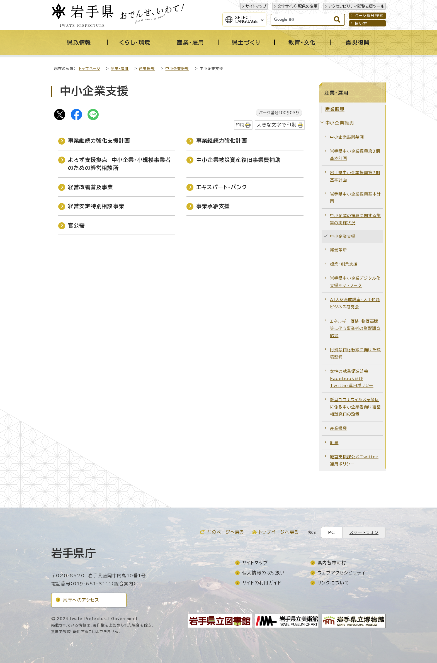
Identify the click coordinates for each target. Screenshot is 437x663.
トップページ (89, 69)
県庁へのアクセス (81, 600)
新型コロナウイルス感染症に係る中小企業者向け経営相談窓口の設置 (355, 407)
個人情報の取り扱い (263, 573)
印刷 (240, 125)
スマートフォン (363, 533)
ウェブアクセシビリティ (341, 573)
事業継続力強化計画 (221, 140)
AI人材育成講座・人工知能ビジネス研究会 (355, 303)
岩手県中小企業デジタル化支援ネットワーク (355, 282)
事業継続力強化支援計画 (99, 140)
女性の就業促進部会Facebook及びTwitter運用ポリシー (351, 378)
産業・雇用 (119, 69)
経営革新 (338, 250)
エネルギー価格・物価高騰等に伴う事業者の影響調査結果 (355, 328)
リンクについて (333, 583)
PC (331, 533)
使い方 (361, 23)
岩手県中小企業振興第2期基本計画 (355, 176)
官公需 (76, 225)
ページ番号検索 (369, 16)
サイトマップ (256, 6)
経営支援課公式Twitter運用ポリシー (354, 460)
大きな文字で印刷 (277, 125)
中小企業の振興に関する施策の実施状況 (355, 219)
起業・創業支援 (344, 264)
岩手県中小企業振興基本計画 (355, 198)
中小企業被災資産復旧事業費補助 (238, 160)
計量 (334, 443)
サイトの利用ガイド (261, 583)
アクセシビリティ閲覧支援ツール (356, 6)
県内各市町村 (331, 563)
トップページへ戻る (279, 532)
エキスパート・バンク (221, 187)
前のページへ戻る (225, 532)
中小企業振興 (177, 69)
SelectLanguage (246, 19)
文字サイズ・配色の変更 (297, 6)
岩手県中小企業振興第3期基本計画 (355, 155)
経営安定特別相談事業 (96, 206)
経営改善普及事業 (90, 187)
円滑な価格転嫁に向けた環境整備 (355, 353)
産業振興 (147, 69)
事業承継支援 (213, 206)
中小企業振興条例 (347, 137)
